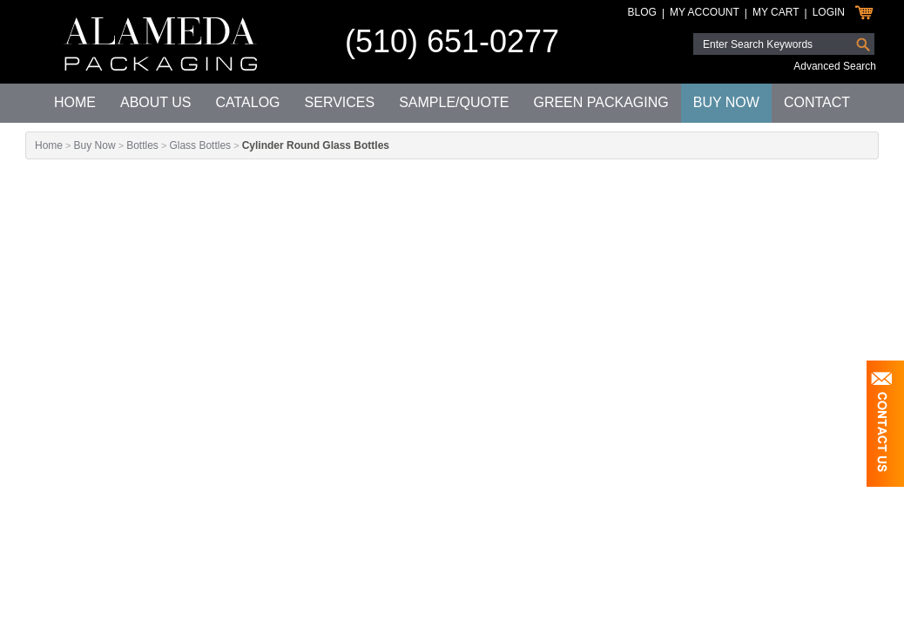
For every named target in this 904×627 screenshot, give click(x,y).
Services (340, 102)
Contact (817, 102)
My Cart (775, 12)
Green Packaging (600, 102)
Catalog (247, 102)
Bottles (142, 145)
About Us (156, 102)
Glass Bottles (200, 145)
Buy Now (726, 102)
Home (75, 102)
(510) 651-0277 (452, 41)
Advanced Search (834, 66)
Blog (642, 12)
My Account (704, 12)
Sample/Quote (454, 102)
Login (829, 12)
